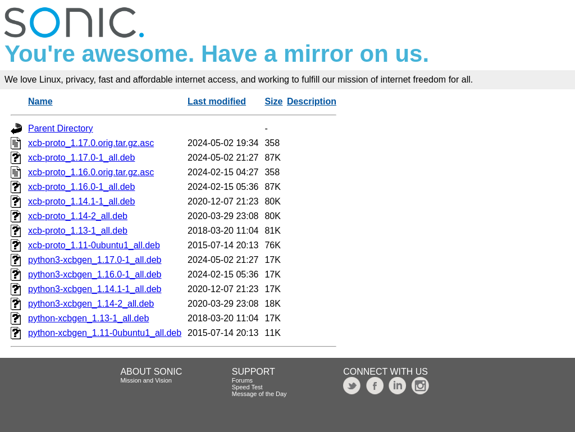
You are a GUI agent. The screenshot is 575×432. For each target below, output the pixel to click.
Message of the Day (259, 393)
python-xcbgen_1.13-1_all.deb (88, 318)
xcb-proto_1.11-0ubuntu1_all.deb (94, 245)
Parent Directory (60, 128)
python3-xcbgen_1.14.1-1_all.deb (95, 289)
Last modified (217, 101)
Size (273, 101)
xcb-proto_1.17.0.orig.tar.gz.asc (91, 143)
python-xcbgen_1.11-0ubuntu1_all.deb (104, 333)
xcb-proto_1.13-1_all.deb (77, 230)
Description (311, 101)
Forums (242, 380)
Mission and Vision (146, 380)
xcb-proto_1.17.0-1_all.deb (81, 157)
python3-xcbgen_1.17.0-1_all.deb (95, 260)
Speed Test (247, 387)
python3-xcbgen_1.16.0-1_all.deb (95, 274)
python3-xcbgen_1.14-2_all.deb (91, 303)
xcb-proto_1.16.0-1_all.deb (81, 187)
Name (40, 101)
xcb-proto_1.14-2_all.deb (77, 216)
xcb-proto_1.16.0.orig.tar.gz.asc (91, 172)
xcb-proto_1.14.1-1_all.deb (81, 201)
